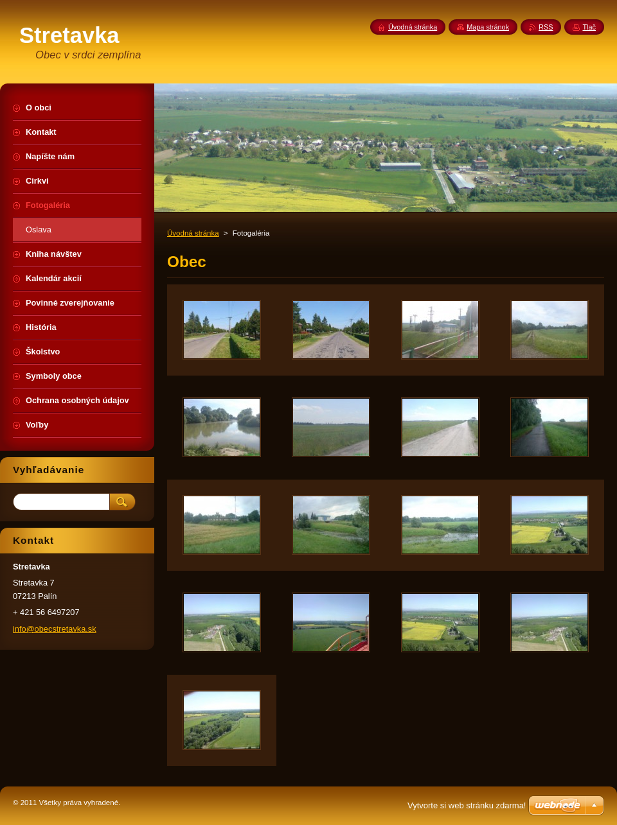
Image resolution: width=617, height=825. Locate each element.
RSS (546, 27)
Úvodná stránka (193, 233)
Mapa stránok (488, 27)
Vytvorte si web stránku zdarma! (466, 805)
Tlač (589, 27)
